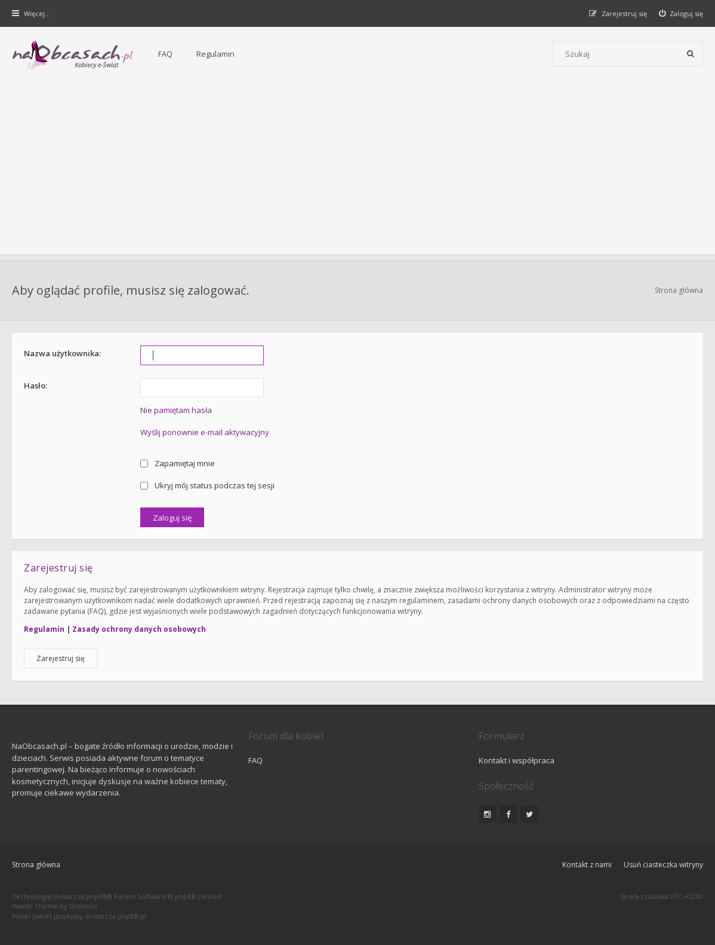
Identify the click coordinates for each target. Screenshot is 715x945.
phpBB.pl (132, 916)
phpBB (96, 896)
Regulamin (215, 53)
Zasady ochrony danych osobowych (139, 629)
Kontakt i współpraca (516, 760)
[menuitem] (681, 13)
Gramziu (83, 905)
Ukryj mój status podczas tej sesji (207, 485)
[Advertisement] (357, 170)
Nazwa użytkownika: (62, 353)
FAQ (165, 53)
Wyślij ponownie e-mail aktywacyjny (204, 432)
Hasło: (35, 385)
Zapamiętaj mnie (177, 463)
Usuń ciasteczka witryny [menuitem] (663, 865)
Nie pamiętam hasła (176, 410)
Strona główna (679, 290)
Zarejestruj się (60, 658)
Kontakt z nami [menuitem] (587, 865)
